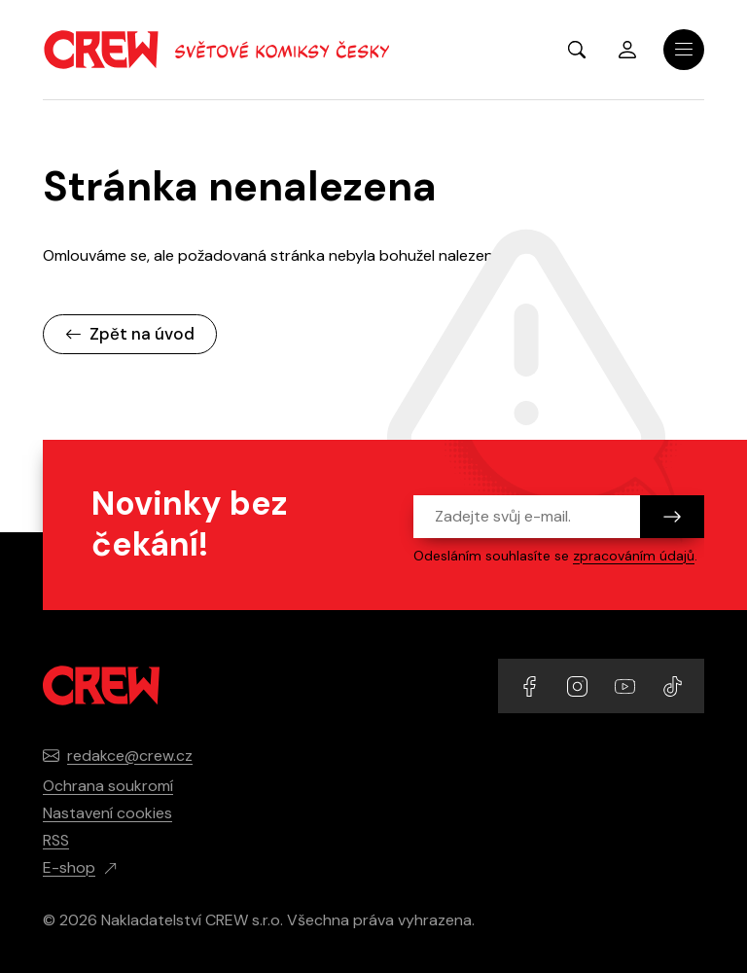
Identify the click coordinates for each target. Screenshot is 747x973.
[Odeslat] (672, 516)
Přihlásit (627, 49)
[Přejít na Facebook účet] (531, 685)
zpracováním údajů (633, 555)
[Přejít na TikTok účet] (672, 685)
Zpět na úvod (130, 333)
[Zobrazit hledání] (576, 49)
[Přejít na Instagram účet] (579, 685)
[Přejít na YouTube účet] (627, 685)
